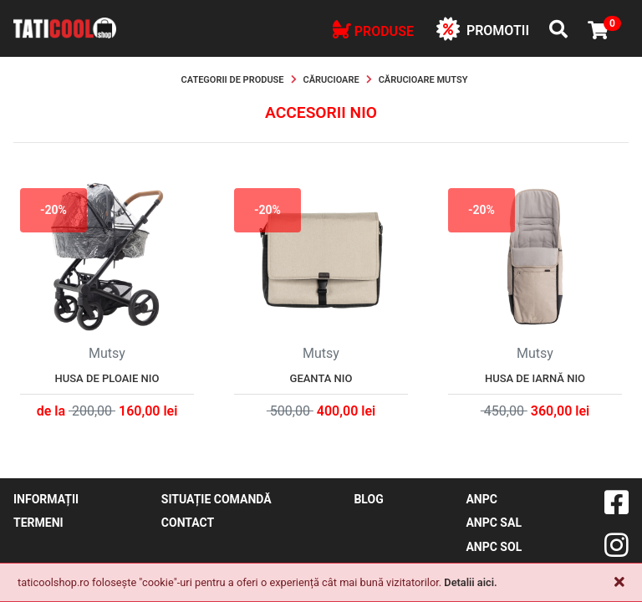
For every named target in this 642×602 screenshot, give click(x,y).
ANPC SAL (494, 522)
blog (368, 499)
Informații (46, 499)
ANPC (481, 499)
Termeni (38, 522)
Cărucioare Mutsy (423, 79)
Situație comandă (216, 499)
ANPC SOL (494, 547)
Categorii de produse (232, 79)
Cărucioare (331, 79)
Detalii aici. (470, 582)
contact (187, 522)
